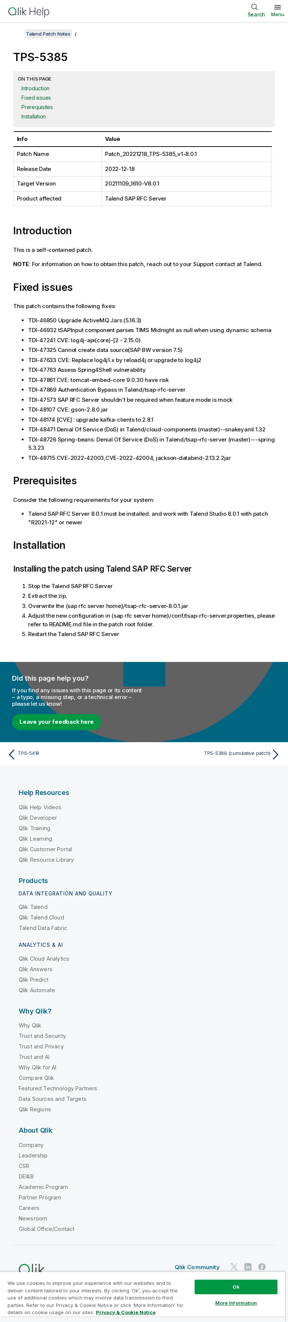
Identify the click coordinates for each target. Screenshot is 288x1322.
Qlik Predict (33, 979)
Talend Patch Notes (48, 34)
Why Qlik (30, 1025)
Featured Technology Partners (58, 1088)
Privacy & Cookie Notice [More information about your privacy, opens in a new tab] (126, 1312)
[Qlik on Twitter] (234, 1267)
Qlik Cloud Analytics (44, 958)
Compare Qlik (36, 1078)
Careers (29, 1208)
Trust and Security (42, 1036)
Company (31, 1145)
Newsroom (33, 1218)
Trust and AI (34, 1057)
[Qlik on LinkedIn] (248, 1267)
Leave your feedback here (57, 721)
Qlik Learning (35, 838)
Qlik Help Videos (40, 807)
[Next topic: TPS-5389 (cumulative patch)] (214, 754)
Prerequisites (37, 107)
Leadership (33, 1155)
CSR (24, 1166)
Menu (277, 14)
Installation (33, 116)
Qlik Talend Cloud (41, 917)
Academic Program (43, 1187)
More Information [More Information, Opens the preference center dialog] (236, 1303)
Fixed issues (36, 97)
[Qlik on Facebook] (262, 1267)
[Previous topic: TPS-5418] (73, 754)
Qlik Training (34, 828)
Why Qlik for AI (37, 1067)
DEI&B (26, 1176)
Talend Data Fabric (43, 928)
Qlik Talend (33, 907)
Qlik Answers (35, 969)
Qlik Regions (35, 1109)
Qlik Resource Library (46, 859)
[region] (142, 1296)
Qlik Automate (37, 990)
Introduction (35, 88)
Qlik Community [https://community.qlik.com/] (197, 1267)
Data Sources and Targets (53, 1099)
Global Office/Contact (46, 1229)
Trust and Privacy (41, 1046)
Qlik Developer (38, 817)
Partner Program (40, 1197)
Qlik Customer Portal (45, 849)
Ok (235, 1287)
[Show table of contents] (15, 34)
